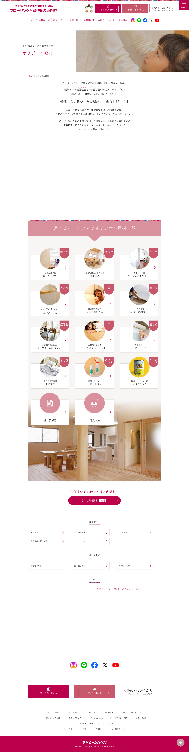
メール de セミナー (98, 718)
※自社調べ (82, 87)
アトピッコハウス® (94, 743)
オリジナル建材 (73, 712)
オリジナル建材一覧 (40, 20)
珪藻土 (71, 729)
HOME (55, 712)
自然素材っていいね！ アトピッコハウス (118, 589)
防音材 (98, 729)
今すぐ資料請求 (93, 500)
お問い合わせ (141, 718)
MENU (184, 5)
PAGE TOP (181, 742)
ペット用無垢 (115, 729)
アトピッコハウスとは (51, 718)
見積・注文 (74, 20)
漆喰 (84, 729)
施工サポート (59, 20)
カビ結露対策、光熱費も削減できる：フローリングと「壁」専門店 (34, 9)
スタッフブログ (75, 718)
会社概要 (122, 20)
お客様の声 (89, 20)
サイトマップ (108, 724)
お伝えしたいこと (106, 20)
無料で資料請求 (121, 718)
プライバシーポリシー (85, 724)
